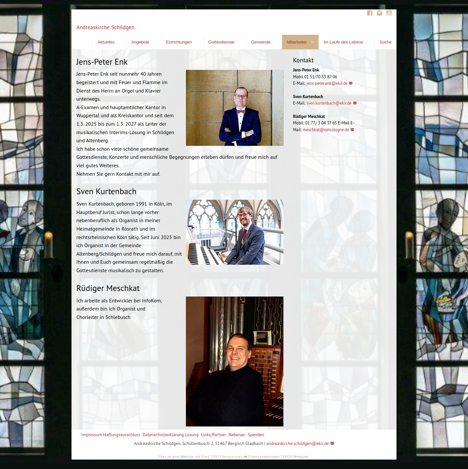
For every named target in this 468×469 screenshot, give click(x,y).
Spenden (256, 434)
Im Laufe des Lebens (343, 42)
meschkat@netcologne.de (326, 130)
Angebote (140, 42)
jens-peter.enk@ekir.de (327, 83)
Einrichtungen (179, 42)
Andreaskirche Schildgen (105, 27)
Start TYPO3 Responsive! (221, 456)
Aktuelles (106, 42)
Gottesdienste (221, 42)
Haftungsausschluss (121, 434)
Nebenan (236, 434)
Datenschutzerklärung (163, 434)
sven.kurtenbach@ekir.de (329, 103)
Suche (386, 42)
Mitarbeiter (297, 42)
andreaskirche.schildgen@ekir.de (297, 443)
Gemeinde (260, 42)
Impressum (91, 434)
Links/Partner (213, 434)
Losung (191, 434)
